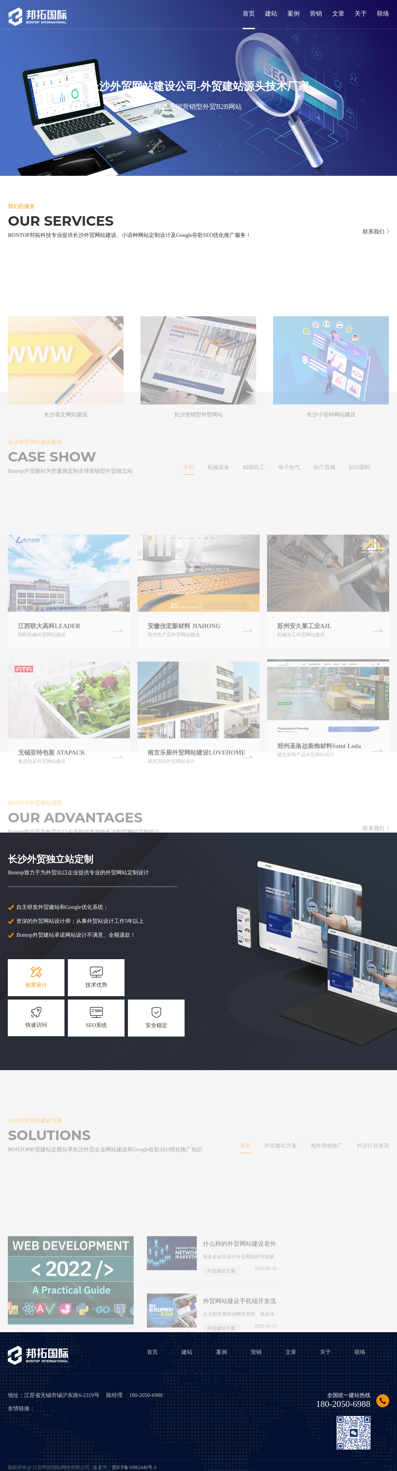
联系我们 (376, 232)
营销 (256, 1352)
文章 (290, 1352)
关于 (325, 1352)
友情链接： (21, 1408)
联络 (360, 1352)
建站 (187, 1352)
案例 (221, 1352)
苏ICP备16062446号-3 (134, 1467)
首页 (152, 1352)
